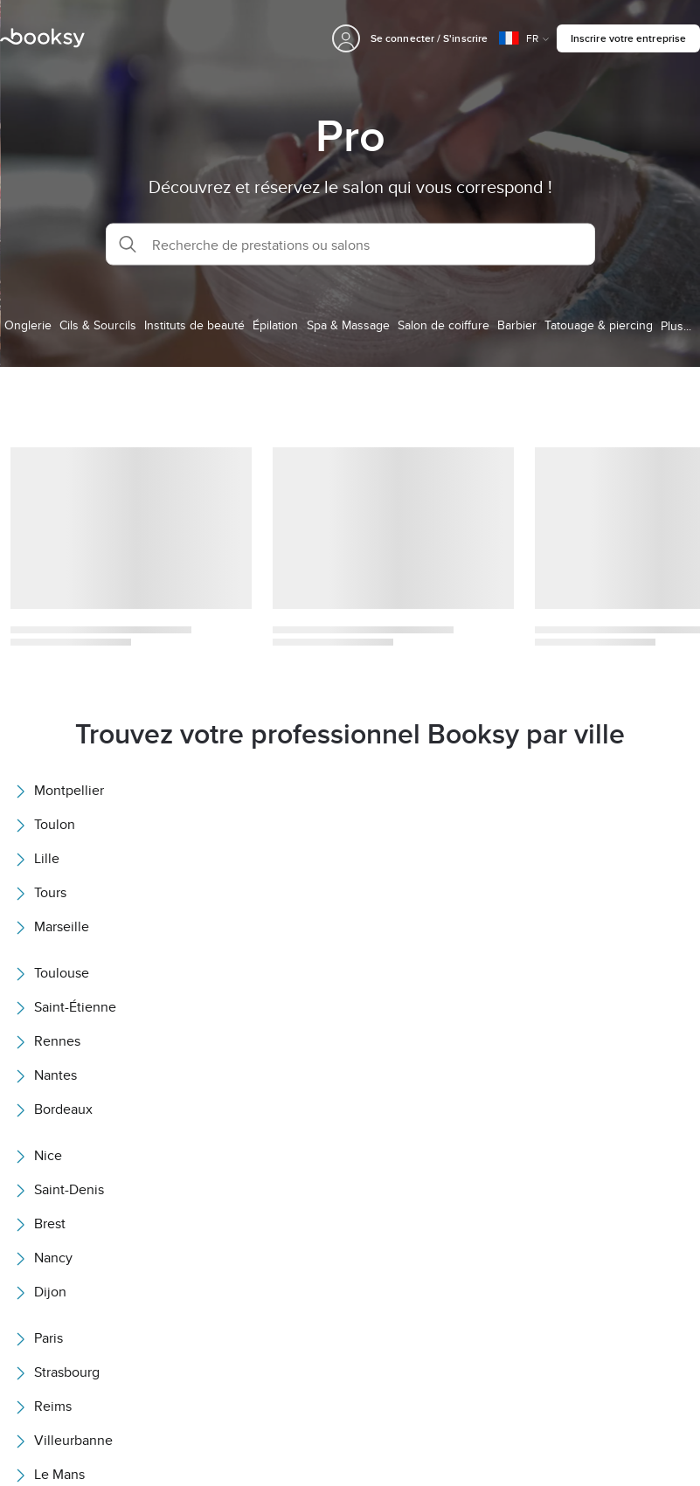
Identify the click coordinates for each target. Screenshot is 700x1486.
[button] (350, 245)
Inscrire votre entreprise (628, 38)
